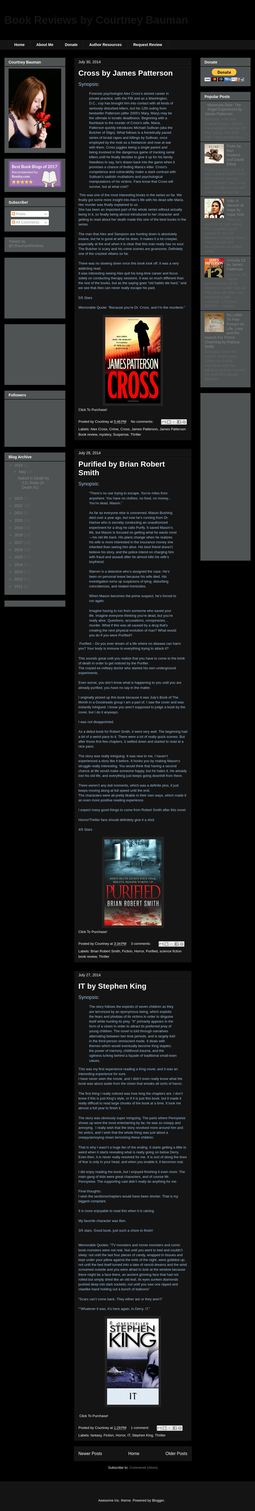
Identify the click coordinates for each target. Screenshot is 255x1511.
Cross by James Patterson (125, 73)
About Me (44, 45)
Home (19, 45)
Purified (152, 951)
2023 (19, 498)
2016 (19, 550)
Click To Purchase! (93, 1416)
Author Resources (105, 45)
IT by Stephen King (112, 986)
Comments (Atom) (143, 1468)
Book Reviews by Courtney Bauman (96, 20)
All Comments (25, 222)
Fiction (127, 951)
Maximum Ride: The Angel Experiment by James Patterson (223, 109)
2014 (19, 564)
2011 (19, 586)
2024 (19, 465)
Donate (71, 45)
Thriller (135, 434)
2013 (19, 572)
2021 (19, 513)
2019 (19, 528)
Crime (114, 429)
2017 (19, 542)
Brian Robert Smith (105, 951)
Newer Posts (90, 1453)
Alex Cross (98, 429)
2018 (19, 535)
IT (129, 1435)
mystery (105, 434)
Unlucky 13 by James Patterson (236, 265)
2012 (19, 579)
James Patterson (145, 429)
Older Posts (176, 1453)
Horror (139, 951)
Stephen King (142, 1435)
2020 (19, 520)
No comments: (142, 422)
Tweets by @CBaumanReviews (26, 243)
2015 (19, 557)
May (23, 472)
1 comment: (140, 1428)
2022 (19, 505)
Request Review (147, 45)
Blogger (158, 1500)
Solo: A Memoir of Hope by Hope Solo (235, 207)
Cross (125, 429)
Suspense (121, 434)
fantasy (96, 1435)
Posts (19, 214)
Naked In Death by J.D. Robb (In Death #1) (33, 482)
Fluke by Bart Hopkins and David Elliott (235, 155)
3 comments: (141, 944)
